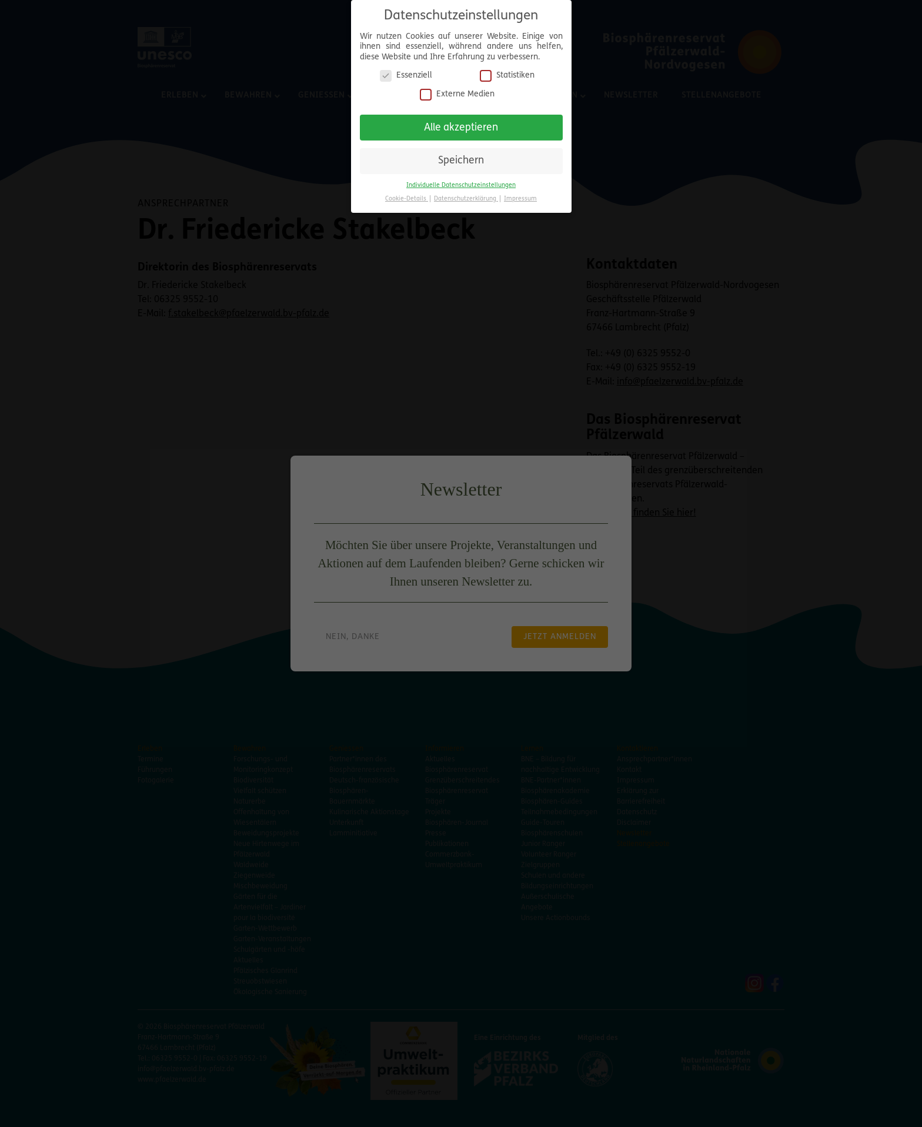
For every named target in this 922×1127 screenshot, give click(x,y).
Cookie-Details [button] (406, 193)
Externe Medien (457, 89)
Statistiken (507, 70)
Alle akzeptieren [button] (461, 123)
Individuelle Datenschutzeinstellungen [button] (461, 180)
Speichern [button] (461, 156)
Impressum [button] (520, 193)
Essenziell (406, 70)
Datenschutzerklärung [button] (466, 193)
